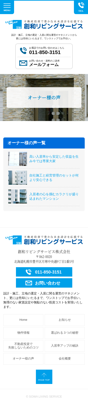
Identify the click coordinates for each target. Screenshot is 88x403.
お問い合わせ (42, 283)
